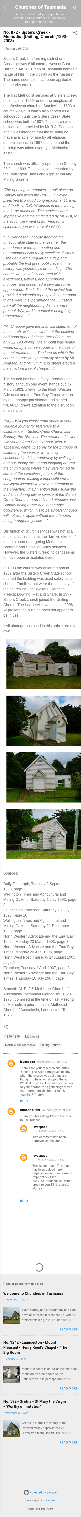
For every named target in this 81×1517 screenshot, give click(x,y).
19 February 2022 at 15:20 (49, 1159)
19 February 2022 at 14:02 (49, 1130)
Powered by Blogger (40, 1492)
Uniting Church (50, 1045)
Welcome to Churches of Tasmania (33, 1293)
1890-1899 (12, 1036)
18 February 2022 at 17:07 (57, 1110)
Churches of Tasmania (40, 7)
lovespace (27, 1062)
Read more (69, 1329)
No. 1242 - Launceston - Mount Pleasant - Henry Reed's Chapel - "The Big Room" (35, 1347)
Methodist (32, 1036)
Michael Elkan (49, 1500)
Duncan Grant (30, 1110)
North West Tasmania (20, 1045)
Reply (24, 1101)
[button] (75, 33)
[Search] (75, 8)
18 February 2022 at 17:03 (52, 1061)
